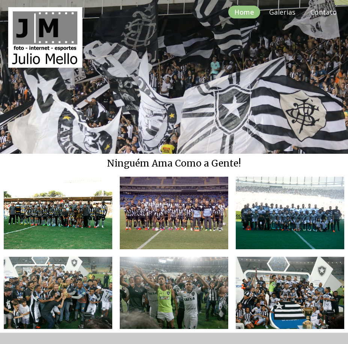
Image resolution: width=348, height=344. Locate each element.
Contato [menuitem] (323, 12)
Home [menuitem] (244, 12)
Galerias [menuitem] (282, 12)
